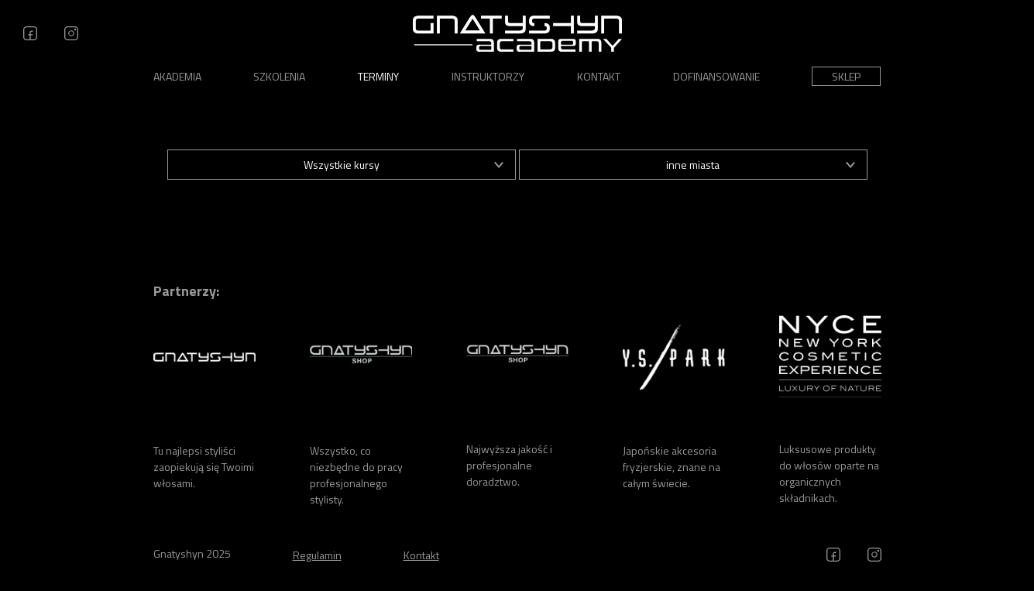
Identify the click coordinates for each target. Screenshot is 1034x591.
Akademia (177, 76)
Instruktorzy (488, 76)
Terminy (378, 76)
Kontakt (598, 76)
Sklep (846, 76)
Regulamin (317, 555)
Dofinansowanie (716, 76)
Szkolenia (279, 76)
